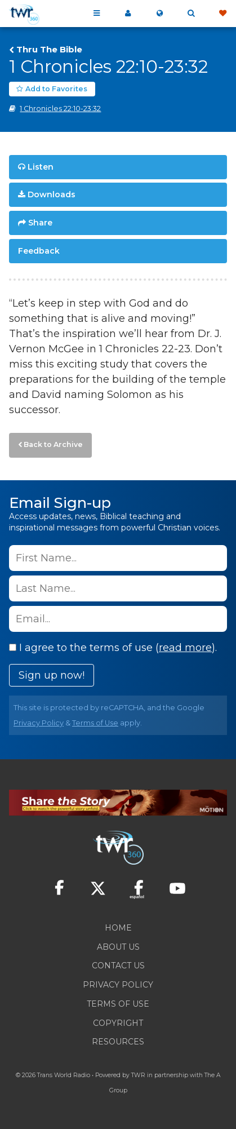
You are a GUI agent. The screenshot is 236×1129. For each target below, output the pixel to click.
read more (185, 647)
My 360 (127, 13)
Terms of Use (95, 723)
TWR (138, 1075)
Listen (41, 167)
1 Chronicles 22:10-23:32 (60, 108)
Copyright (118, 1023)
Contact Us (118, 965)
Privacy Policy (39, 723)
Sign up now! (51, 675)
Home (118, 928)
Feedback (39, 251)
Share (40, 223)
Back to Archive (53, 444)
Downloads (51, 194)
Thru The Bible (49, 50)
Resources (118, 1042)
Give (222, 13)
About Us (118, 947)
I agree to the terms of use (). (113, 647)
